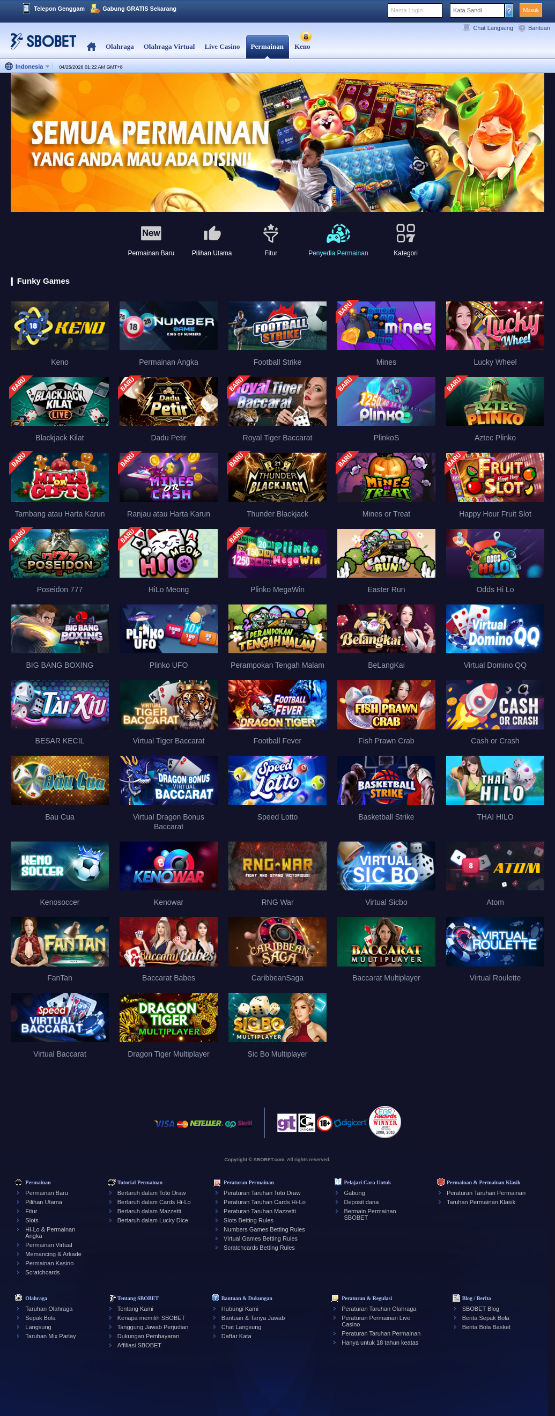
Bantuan (539, 28)
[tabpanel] (277, 143)
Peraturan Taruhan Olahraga (379, 1309)
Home (91, 46)
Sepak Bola (40, 1318)
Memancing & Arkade (53, 1254)
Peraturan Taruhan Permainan (486, 1193)
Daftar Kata (236, 1336)
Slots (31, 1220)
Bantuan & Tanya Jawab (253, 1318)
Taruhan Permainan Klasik (481, 1202)
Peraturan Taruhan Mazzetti (260, 1211)
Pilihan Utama (43, 1202)
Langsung (38, 1327)
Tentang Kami (135, 1309)
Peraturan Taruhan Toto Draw (262, 1193)
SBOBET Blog (481, 1309)
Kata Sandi (467, 10)
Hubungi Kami (239, 1309)
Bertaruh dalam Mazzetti (149, 1211)
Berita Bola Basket (486, 1327)
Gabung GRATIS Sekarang (139, 8)
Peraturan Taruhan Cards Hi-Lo (265, 1202)
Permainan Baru (46, 1193)
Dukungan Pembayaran (148, 1336)
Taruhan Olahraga (48, 1309)
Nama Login (407, 10)
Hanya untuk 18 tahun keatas (380, 1342)
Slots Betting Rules (248, 1220)
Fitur (31, 1211)
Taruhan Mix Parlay (50, 1336)
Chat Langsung (493, 28)
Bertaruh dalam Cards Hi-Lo (154, 1202)
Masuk (531, 9)
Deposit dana (361, 1202)
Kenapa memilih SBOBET (151, 1318)
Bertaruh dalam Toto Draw (151, 1193)
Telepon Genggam (59, 8)
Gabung (354, 1193)
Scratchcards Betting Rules (259, 1247)
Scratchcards (42, 1272)
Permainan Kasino (49, 1263)
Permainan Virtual (48, 1245)
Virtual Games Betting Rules (261, 1238)
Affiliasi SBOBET (139, 1345)
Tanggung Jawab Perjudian (153, 1327)
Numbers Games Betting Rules (264, 1229)
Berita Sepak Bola (485, 1318)
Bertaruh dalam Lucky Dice (152, 1220)
